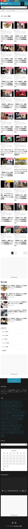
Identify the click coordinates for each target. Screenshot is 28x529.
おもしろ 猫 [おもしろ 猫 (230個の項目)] (10, 408)
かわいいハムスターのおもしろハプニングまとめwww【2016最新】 (20, 171)
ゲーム (12, 0)
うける (20, 167)
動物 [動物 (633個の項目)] (14, 415)
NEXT (25, 252)
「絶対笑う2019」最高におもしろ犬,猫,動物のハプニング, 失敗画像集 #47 (20, 106)
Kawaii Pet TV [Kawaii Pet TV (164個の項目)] (12, 402)
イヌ (8, 0)
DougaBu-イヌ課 (18, 526)
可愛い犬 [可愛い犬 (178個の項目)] (8, 418)
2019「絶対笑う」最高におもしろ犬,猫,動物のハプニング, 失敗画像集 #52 (7, 61)
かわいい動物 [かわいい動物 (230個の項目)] (4, 412)
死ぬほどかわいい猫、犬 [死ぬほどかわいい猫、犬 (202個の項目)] (7, 429)
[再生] (2, 491)
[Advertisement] (14, 266)
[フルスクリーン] (25, 491)
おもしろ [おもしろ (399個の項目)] (19, 402)
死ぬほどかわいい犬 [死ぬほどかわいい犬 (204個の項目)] (6, 425)
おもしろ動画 (23, 158)
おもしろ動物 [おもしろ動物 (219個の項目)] (4, 405)
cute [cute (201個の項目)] (2, 402)
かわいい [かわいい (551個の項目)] (17, 408)
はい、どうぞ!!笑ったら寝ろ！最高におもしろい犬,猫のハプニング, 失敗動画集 (7, 196)
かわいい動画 (5, 335)
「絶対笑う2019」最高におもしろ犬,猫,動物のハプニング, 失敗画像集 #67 (20, 220)
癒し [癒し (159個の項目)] (23, 432)
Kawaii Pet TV (5, 31)
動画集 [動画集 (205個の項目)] (22, 415)
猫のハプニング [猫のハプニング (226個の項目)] (16, 432)
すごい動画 (4, 339)
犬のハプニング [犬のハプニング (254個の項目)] (5, 432)
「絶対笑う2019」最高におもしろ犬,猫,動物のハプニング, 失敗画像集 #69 (20, 243)
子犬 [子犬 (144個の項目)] (13, 418)
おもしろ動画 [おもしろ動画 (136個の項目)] (12, 405)
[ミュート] (23, 491)
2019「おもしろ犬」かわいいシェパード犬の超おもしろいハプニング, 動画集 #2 (20, 152)
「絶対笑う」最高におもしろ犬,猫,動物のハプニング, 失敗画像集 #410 (7, 242)
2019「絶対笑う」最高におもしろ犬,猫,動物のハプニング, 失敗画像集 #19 (7, 129)
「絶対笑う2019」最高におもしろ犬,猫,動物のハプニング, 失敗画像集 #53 (20, 197)
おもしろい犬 (8, 191)
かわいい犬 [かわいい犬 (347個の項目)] (11, 412)
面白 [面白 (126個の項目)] (3, 435)
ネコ (5, 0)
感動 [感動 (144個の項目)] (21, 418)
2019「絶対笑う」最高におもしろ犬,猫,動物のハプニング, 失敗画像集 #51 (20, 61)
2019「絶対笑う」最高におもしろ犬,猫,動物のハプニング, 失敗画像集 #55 (7, 38)
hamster (17, 167)
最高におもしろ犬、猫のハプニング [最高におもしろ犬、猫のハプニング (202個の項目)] (9, 422)
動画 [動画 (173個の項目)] (18, 415)
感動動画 (4, 350)
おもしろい (3, 191)
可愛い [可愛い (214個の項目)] (3, 418)
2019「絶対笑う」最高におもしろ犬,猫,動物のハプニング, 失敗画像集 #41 (20, 84)
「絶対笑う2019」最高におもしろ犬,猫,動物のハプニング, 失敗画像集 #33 (20, 38)
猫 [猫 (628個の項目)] (10, 432)
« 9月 (3, 469)
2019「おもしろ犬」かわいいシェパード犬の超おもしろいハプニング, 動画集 (7, 152)
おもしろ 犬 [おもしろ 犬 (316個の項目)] (19, 405)
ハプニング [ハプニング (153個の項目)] (4, 415)
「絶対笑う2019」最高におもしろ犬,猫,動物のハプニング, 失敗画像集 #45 (7, 84)
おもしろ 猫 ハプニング (7, 190)
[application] (14, 484)
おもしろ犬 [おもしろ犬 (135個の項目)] (4, 408)
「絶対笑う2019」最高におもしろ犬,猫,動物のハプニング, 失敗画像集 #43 (7, 175)
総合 (2, 0)
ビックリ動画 (5, 346)
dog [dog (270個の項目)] (6, 402)
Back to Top (14, 380)
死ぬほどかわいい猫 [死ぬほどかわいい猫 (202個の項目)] (16, 425)
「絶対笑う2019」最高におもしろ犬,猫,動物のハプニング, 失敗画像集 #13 (20, 129)
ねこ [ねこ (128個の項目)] (24, 412)
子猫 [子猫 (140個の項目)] (17, 418)
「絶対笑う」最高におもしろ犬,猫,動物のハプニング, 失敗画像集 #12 (7, 105)
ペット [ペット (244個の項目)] (9, 415)
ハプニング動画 (9, 22)
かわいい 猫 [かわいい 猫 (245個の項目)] (18, 412)
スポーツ (16, 0)
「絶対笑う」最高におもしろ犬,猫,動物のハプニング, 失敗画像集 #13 (7, 219)
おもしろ (24, 167)
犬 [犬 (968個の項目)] (18, 429)
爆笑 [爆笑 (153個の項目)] (15, 429)
